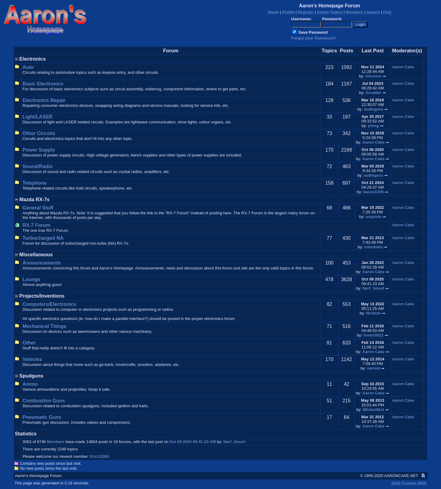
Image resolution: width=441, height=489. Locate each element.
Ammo (30, 384)
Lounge (31, 279)
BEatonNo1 (373, 409)
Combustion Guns (44, 400)
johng (373, 125)
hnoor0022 (374, 335)
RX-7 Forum (37, 225)
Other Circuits (39, 133)
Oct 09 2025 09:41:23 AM (192, 441)
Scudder (373, 92)
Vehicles (32, 359)
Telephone (35, 183)
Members (55, 441)
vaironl (373, 368)
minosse (373, 76)
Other (29, 342)
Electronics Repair (44, 100)
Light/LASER (38, 116)
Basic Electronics (43, 83)
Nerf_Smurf (373, 288)
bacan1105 (373, 192)
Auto (28, 67)
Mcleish (373, 313)
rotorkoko (373, 247)
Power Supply (39, 149)
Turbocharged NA (43, 238)
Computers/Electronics (49, 304)
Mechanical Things (44, 326)
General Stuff (38, 207)
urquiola (373, 216)
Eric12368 (99, 456)
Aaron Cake (403, 67)
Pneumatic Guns (42, 417)
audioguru (373, 109)
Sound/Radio (38, 166)
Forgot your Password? (313, 38)
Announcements (42, 262)
